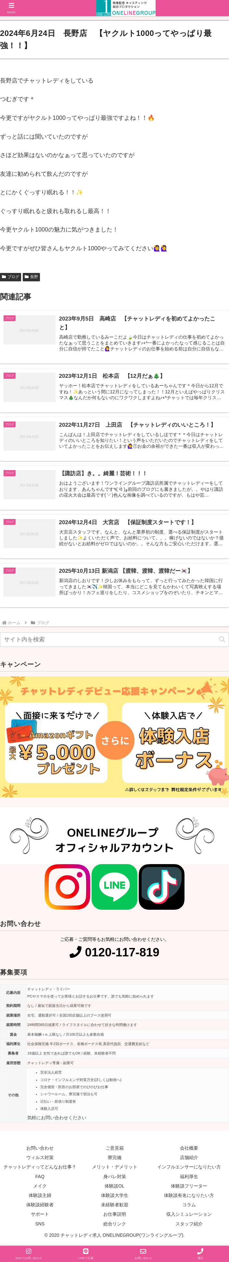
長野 (31, 277)
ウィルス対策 (40, 1159)
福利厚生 (189, 1177)
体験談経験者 (40, 1206)
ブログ (10, 277)
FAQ (40, 1177)
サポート (40, 1215)
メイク (40, 1187)
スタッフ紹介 (189, 1225)
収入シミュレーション (189, 1215)
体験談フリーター (189, 1187)
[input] (114, 641)
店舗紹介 (189, 1159)
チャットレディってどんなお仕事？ (40, 1168)
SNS (40, 1225)
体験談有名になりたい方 (189, 1197)
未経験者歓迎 (114, 1206)
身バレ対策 (114, 1177)
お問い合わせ (40, 1149)
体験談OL (114, 1187)
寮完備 (114, 1159)
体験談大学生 (114, 1197)
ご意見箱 (115, 1149)
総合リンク (114, 1225)
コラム (189, 1206)
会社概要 (189, 1149)
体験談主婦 (40, 1197)
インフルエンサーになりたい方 (189, 1168)
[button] (222, 641)
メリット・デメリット (114, 1168)
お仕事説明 (114, 1215)
